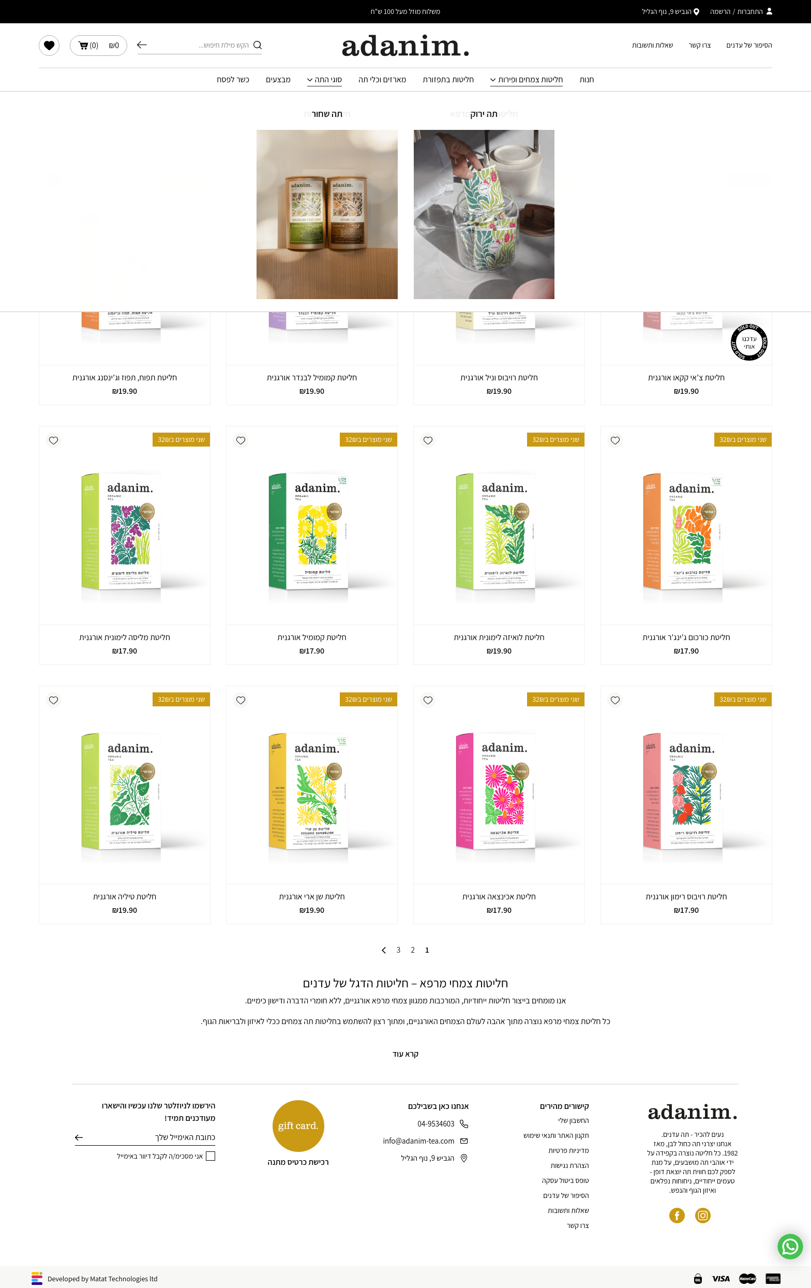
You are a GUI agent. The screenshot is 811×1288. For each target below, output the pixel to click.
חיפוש (142, 45)
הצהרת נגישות (569, 1165)
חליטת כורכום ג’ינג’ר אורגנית (686, 637)
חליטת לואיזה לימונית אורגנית (499, 637)
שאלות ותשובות (652, 45)
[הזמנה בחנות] (70, 144)
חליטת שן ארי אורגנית (311, 896)
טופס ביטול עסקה (565, 1180)
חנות (586, 80)
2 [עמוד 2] (413, 950)
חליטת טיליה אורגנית (125, 896)
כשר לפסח (233, 80)
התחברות (750, 11)
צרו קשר (700, 45)
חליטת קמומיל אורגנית (311, 637)
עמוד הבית (482, 107)
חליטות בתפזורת (448, 80)
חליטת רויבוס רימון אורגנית (686, 896)
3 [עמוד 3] (398, 950)
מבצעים (278, 80)
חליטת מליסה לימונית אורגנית (124, 637)
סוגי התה (328, 80)
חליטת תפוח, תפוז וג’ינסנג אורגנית (124, 377)
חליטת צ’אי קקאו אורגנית (686, 377)
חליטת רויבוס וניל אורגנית (499, 377)
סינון (130, 144)
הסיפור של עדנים (749, 45)
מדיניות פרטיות (568, 1150)
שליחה (79, 1137)
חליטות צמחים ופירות (530, 80)
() (98, 45)
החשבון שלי (573, 1120)
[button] (615, 180)
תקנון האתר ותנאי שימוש (556, 1135)
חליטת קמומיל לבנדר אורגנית (312, 377)
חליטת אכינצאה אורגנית (499, 896)
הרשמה (720, 11)
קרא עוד (406, 1053)
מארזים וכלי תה (382, 80)
